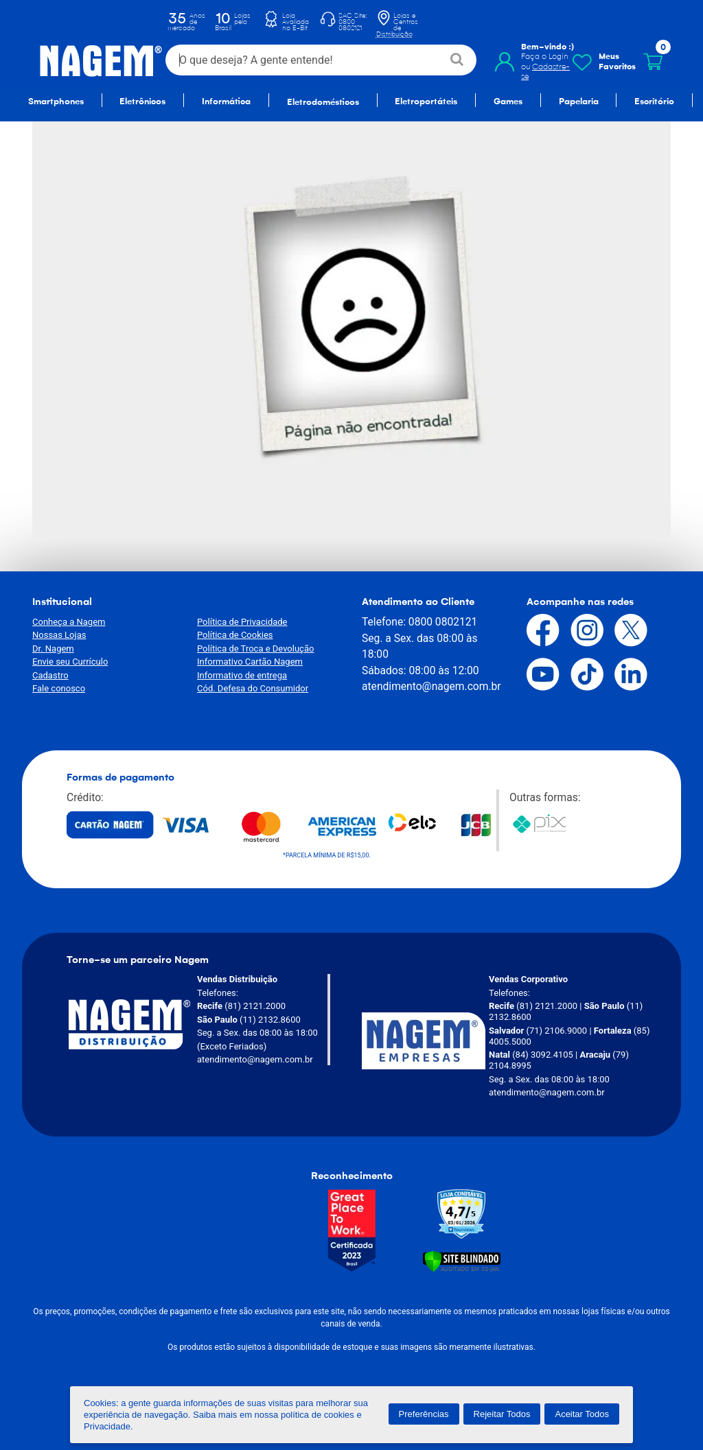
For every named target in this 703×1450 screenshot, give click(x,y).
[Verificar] (461, 1260)
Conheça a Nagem (68, 622)
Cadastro (50, 675)
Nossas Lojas (59, 635)
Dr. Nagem (53, 648)
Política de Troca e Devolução (255, 648)
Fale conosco (58, 688)
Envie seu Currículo (70, 661)
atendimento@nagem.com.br (431, 686)
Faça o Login (544, 56)
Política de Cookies (235, 635)
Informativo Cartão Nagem (250, 661)
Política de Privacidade (242, 622)
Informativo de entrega (242, 675)
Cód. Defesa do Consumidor (252, 688)
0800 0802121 (442, 621)
